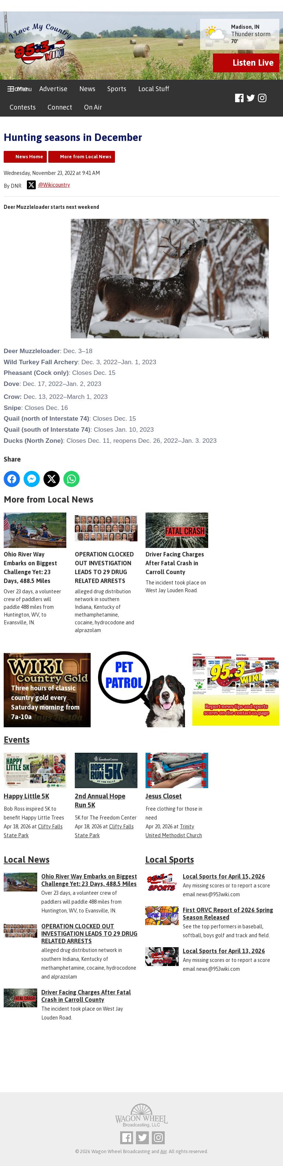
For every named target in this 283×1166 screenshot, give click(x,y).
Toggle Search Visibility (274, 98)
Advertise (53, 89)
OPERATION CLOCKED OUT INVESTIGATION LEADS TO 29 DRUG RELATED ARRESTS (89, 933)
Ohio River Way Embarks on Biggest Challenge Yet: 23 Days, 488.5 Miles (89, 880)
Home (19, 89)
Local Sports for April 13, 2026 (224, 951)
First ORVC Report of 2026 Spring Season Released (228, 914)
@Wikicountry (48, 184)
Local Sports (169, 860)
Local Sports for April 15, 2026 (224, 876)
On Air (93, 107)
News (87, 89)
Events (16, 740)
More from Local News (85, 156)
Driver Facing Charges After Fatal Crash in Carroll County (177, 544)
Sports (116, 89)
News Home (29, 156)
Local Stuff (153, 89)
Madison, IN (245, 27)
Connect (60, 107)
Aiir (163, 1151)
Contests (23, 107)
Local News (26, 860)
